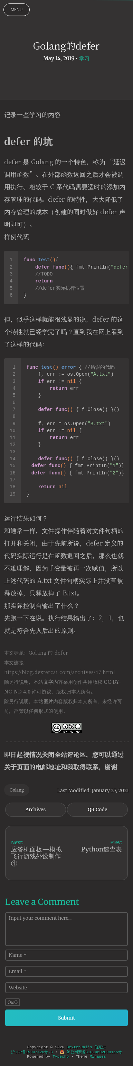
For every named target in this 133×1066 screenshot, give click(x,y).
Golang (17, 790)
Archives (36, 809)
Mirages (98, 1057)
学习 (84, 58)
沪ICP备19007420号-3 (32, 1052)
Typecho (61, 1057)
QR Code (97, 809)
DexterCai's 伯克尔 (86, 1047)
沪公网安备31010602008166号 (91, 1052)
